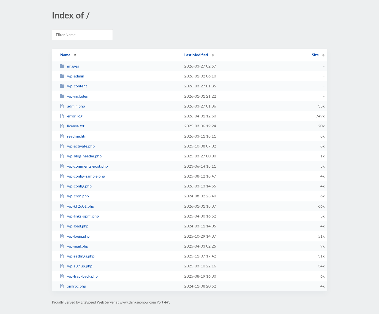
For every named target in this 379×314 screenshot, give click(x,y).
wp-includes (74, 96)
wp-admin (72, 76)
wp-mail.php (74, 246)
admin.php (72, 106)
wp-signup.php (76, 266)
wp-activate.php (77, 146)
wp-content (73, 86)
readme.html (74, 136)
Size (315, 54)
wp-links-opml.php (79, 216)
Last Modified (196, 54)
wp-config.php (76, 186)
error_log (71, 116)
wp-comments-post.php (84, 166)
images (69, 66)
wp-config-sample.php (82, 176)
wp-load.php (74, 226)
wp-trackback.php (79, 276)
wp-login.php (74, 236)
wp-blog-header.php (81, 156)
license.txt (72, 126)
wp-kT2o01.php (77, 206)
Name (65, 54)
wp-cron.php (74, 196)
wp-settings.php (77, 256)
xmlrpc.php (73, 286)
